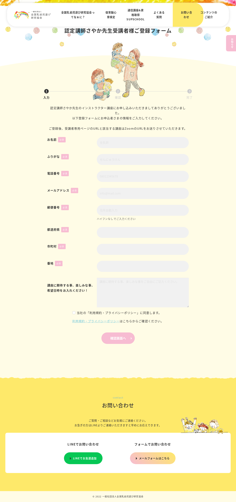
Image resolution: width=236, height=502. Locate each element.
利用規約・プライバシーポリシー (96, 321)
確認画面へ (122, 338)
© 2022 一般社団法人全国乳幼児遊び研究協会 (118, 496)
